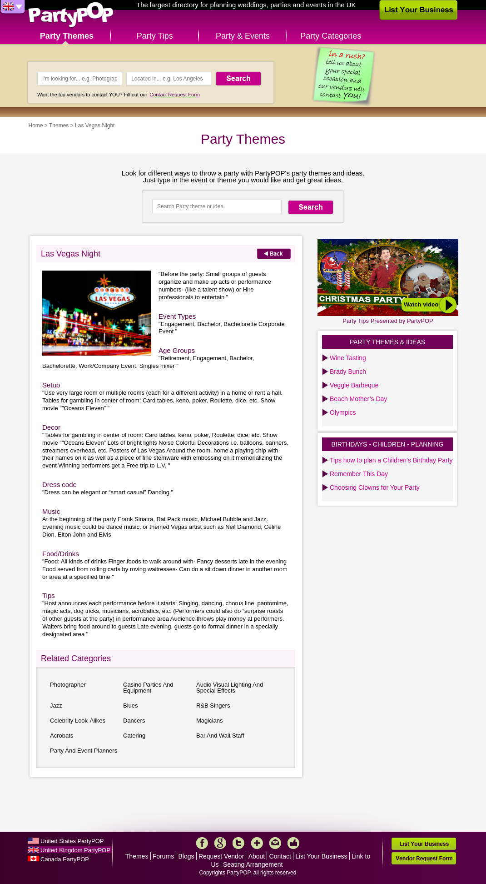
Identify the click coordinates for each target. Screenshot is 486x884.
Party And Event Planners (83, 750)
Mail (275, 843)
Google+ (220, 843)
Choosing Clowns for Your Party (375, 487)
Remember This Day (359, 473)
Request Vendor (221, 856)
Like (293, 843)
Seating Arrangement (253, 864)
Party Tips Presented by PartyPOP (387, 320)
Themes (59, 125)
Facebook (202, 843)
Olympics (343, 412)
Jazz (56, 705)
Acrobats (61, 735)
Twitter (238, 843)
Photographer (68, 684)
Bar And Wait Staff (220, 735)
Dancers (134, 720)
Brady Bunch (348, 371)
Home (36, 125)
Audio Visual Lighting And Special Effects (229, 687)
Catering (134, 735)
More (257, 843)
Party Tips (155, 35)
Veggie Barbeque (354, 385)
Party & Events (243, 35)
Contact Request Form (174, 94)
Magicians (209, 720)
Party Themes (67, 35)
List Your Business (321, 856)
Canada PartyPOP (64, 859)
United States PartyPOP (72, 841)
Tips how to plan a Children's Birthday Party (391, 460)
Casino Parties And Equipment (148, 687)
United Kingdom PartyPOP (75, 850)
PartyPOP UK (71, 15)
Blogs (186, 856)
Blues (130, 705)
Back (274, 253)
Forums (163, 856)
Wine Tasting (348, 358)
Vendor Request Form (423, 858)
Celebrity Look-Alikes (77, 720)
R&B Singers (213, 705)
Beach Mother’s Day (358, 398)
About (256, 856)
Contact (280, 856)
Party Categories (330, 35)
